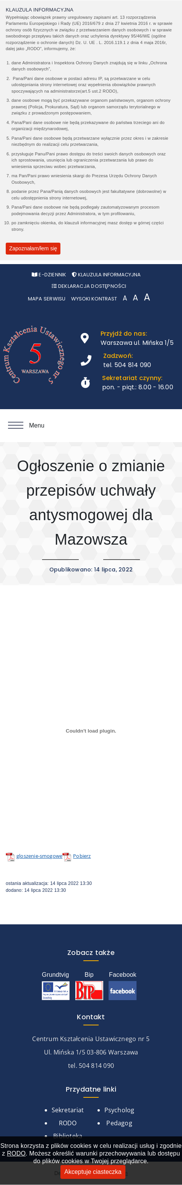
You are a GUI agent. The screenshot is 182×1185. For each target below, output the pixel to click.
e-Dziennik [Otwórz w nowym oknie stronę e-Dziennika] (49, 274)
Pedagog (119, 1123)
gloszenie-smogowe (39, 855)
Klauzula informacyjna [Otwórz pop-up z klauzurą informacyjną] (106, 274)
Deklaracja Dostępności (89, 286)
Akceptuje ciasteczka (92, 1172)
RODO (16, 1153)
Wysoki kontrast (94, 298)
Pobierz (82, 855)
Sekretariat (68, 1110)
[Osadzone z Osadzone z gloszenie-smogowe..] (91, 730)
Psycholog (119, 1110)
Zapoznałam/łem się (33, 248)
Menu (26, 426)
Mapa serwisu (47, 298)
